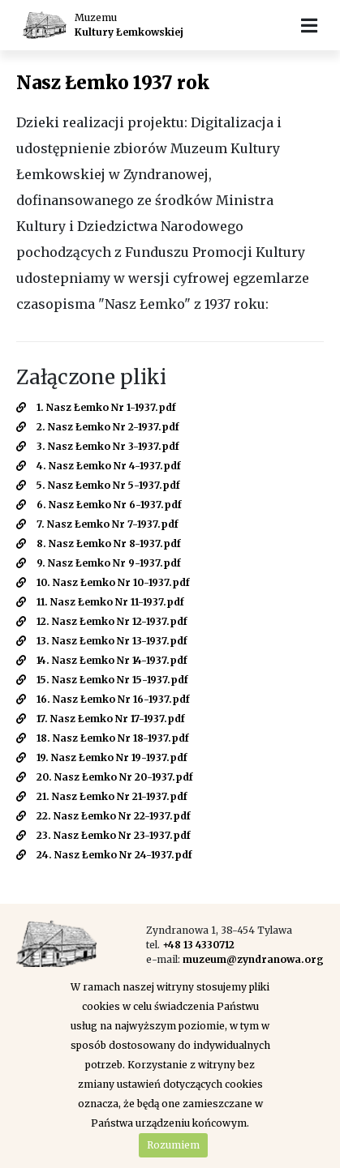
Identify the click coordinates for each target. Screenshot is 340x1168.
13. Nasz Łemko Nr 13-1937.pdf (101, 641)
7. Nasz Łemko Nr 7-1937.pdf (97, 524)
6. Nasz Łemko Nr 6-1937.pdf (99, 504)
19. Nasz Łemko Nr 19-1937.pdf (101, 757)
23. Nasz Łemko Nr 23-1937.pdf (103, 835)
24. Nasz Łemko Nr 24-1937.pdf (104, 855)
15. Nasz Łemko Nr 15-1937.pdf (102, 680)
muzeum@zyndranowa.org (253, 959)
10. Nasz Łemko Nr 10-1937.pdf (103, 582)
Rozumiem (173, 1145)
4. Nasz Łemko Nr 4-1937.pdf (98, 466)
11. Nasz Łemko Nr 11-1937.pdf (100, 602)
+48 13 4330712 (198, 945)
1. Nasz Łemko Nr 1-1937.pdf (96, 407)
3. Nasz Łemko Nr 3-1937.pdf (97, 446)
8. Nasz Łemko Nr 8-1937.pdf (98, 543)
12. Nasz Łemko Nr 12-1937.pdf (101, 621)
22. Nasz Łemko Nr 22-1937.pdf (103, 816)
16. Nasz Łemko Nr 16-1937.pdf (103, 699)
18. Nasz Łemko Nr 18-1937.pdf (102, 738)
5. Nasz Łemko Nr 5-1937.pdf (98, 485)
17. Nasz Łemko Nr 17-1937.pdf (100, 718)
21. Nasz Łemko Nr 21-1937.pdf (101, 796)
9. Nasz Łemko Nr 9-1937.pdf (98, 563)
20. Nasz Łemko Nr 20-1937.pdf (104, 777)
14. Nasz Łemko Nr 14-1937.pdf (101, 660)
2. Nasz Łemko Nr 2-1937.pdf (97, 427)
